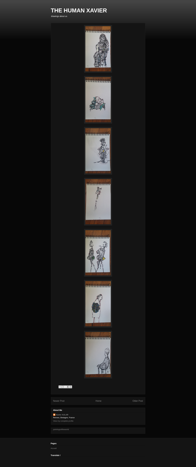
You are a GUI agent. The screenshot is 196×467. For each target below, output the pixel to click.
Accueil (54, 448)
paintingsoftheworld (61, 429)
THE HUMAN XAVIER (79, 10)
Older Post (138, 401)
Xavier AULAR (62, 415)
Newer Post (59, 401)
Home (98, 401)
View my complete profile (63, 421)
